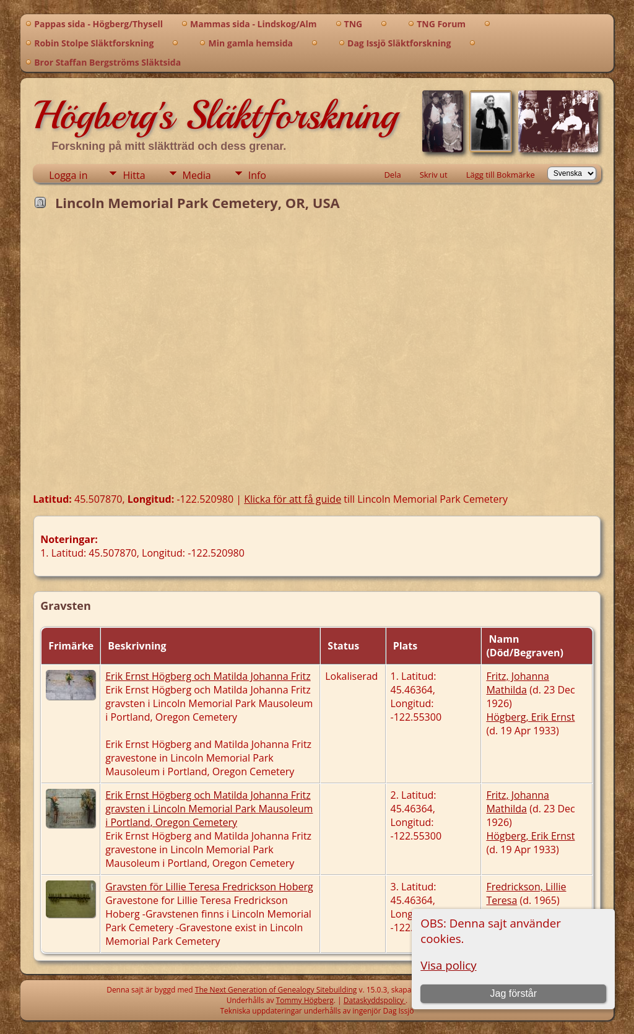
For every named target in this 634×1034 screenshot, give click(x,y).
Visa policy (448, 965)
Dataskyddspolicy (375, 1000)
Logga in (68, 175)
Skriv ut (434, 174)
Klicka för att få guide (292, 499)
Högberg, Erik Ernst (530, 717)
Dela (392, 174)
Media (197, 175)
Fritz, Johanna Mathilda (517, 683)
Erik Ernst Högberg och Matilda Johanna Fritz (208, 676)
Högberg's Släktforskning (215, 115)
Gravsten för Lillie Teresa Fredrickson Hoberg (209, 886)
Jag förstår (513, 993)
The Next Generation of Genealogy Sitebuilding (276, 989)
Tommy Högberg (305, 1000)
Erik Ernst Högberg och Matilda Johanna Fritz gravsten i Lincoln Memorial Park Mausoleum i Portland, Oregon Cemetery (209, 808)
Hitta (134, 175)
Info (257, 175)
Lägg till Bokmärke (500, 174)
